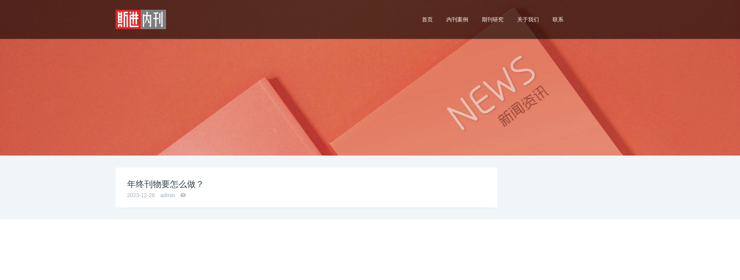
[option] (370, 78)
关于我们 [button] (528, 19)
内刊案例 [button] (457, 19)
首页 (427, 19)
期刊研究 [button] (493, 19)
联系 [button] (558, 19)
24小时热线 (600, 12)
